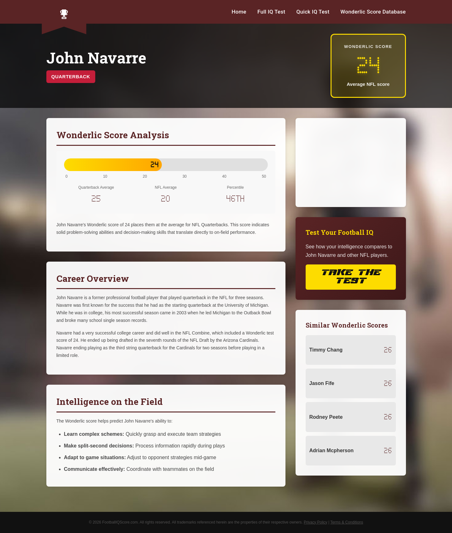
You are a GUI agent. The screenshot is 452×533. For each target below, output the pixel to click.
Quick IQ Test (313, 12)
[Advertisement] (351, 162)
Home (239, 12)
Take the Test (351, 277)
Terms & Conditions (346, 522)
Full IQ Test (271, 12)
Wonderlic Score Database (373, 12)
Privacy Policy (315, 522)
